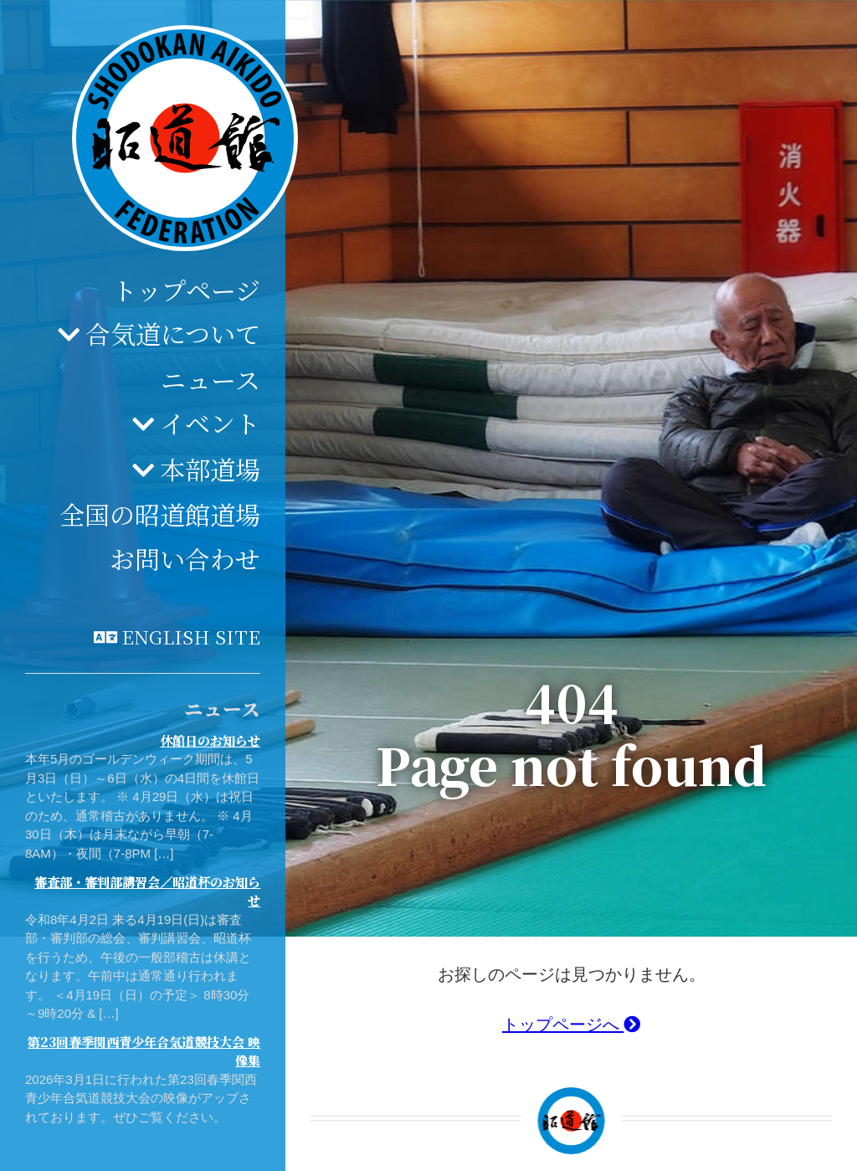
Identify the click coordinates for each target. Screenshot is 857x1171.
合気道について (172, 333)
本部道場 (210, 468)
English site (190, 636)
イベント (210, 422)
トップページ (186, 289)
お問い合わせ (185, 558)
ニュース (210, 379)
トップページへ (571, 1024)
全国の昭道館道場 (159, 514)
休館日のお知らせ (210, 740)
